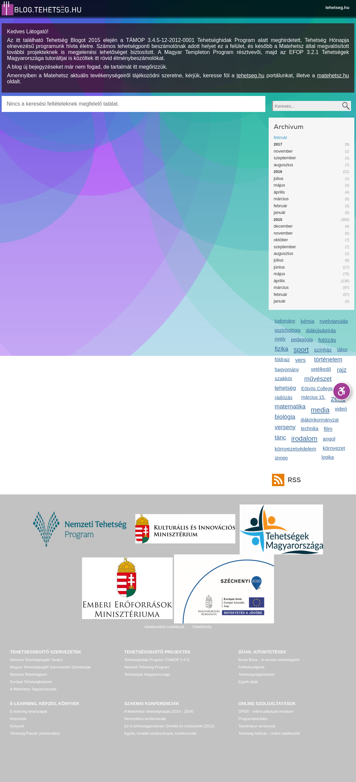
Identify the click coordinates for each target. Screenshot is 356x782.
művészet (318, 378)
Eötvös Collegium (319, 388)
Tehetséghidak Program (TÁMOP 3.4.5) (157, 660)
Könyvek (17, 726)
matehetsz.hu (333, 75)
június (279, 267)
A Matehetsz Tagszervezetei (33, 689)
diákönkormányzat (320, 419)
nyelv (280, 339)
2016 (278, 172)
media (320, 409)
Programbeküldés (253, 719)
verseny (285, 427)
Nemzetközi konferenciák (145, 719)
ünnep (281, 457)
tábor (342, 349)
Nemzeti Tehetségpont (28, 674)
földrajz (282, 359)
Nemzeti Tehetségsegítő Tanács (36, 660)
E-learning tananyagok (28, 711)
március (281, 198)
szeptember (285, 157)
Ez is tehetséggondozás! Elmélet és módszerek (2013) (169, 726)
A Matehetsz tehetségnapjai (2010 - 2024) (159, 711)
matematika (290, 406)
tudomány (285, 321)
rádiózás (283, 397)
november (283, 151)
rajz (342, 370)
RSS (292, 480)
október (281, 239)
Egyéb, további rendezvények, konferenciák (160, 733)
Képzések (18, 719)
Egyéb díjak (248, 682)
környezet (334, 448)
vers (300, 360)
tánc (280, 437)
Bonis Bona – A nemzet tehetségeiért (268, 660)
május (279, 185)
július (278, 178)
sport (301, 349)
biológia (285, 416)
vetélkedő (321, 369)
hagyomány (287, 369)
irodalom (304, 438)
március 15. (313, 397)
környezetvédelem (295, 448)
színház (323, 350)
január (280, 212)
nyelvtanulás (334, 321)
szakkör (283, 378)
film (328, 429)
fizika (281, 349)
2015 (278, 220)
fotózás (327, 340)
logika (328, 457)
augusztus (283, 164)
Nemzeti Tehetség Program (146, 667)
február (280, 137)
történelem (328, 359)
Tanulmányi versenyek (256, 726)
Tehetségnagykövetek (256, 674)
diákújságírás (321, 330)
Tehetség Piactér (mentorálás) (35, 733)
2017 (278, 144)
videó (341, 408)
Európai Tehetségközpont (31, 682)
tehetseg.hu (337, 7)
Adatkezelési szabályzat (164, 627)
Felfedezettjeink (251, 667)
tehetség (285, 388)
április (279, 192)
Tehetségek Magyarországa (147, 674)
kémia (307, 321)
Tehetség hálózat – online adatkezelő (269, 733)
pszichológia (287, 330)
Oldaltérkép (201, 627)
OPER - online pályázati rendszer (265, 711)
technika (309, 428)
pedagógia (302, 339)
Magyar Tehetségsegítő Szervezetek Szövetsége (50, 667)
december (283, 226)
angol (329, 438)
